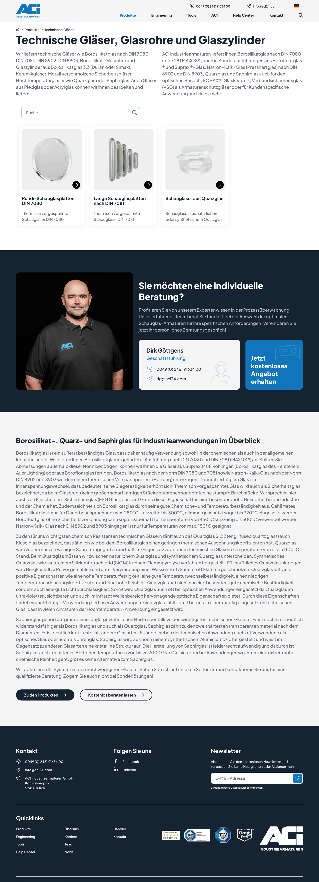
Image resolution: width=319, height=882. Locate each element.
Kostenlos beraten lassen (116, 695)
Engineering (161, 15)
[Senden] (297, 778)
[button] (298, 6)
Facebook (131, 761)
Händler (119, 829)
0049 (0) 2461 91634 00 (210, 6)
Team (69, 844)
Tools (191, 15)
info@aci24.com (262, 6)
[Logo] (28, 10)
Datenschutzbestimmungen (247, 787)
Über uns (72, 829)
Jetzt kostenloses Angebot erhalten (275, 366)
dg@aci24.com (171, 379)
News (69, 852)
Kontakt (276, 15)
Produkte (128, 15)
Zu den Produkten (45, 695)
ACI (214, 15)
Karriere (71, 836)
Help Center (243, 15)
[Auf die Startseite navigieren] (17, 30)
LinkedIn (129, 770)
